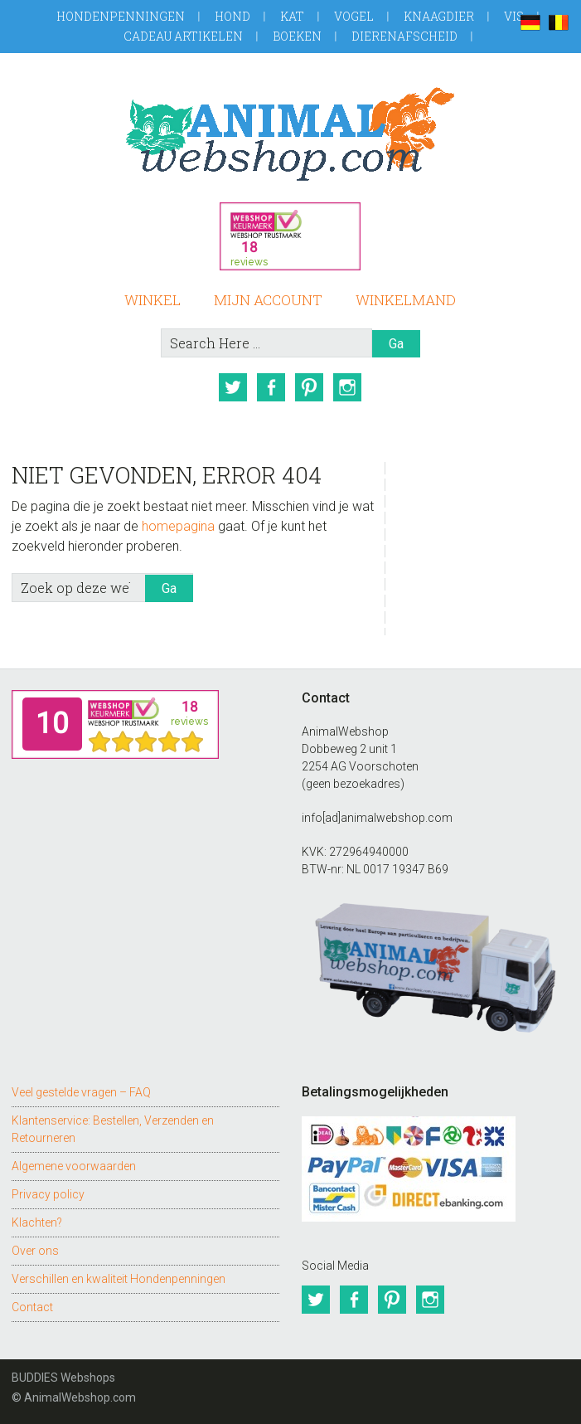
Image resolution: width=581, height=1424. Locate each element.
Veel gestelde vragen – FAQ (81, 1092)
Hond (232, 16)
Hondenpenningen (120, 16)
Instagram (347, 387)
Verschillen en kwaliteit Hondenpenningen (118, 1278)
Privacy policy (48, 1194)
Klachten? (37, 1222)
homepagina (178, 526)
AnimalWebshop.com (290, 134)
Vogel (354, 16)
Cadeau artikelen (183, 36)
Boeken (297, 36)
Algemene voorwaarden (74, 1166)
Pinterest (309, 387)
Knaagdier (439, 16)
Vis (514, 16)
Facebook (271, 387)
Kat (292, 16)
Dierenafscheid (404, 36)
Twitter (233, 387)
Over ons (35, 1250)
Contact (32, 1307)
